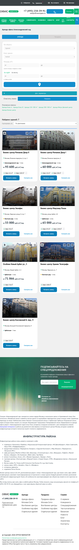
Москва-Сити (27, 502)
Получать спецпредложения (67, 384)
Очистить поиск (10, 99)
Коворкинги (66, 502)
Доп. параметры (40, 93)
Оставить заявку (11, 178)
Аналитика (65, 521)
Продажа (58, 37)
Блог (63, 518)
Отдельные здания (30, 511)
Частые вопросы (68, 508)
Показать (47, 99)
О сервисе (65, 499)
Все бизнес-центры (30, 505)
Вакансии (65, 511)
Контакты (65, 524)
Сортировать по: (7, 123)
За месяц (15, 72)
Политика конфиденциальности (14, 538)
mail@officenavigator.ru (38, 13)
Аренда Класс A (7, 107)
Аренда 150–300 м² (30, 107)
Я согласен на (50, 399)
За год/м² (7, 72)
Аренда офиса (28, 499)
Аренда (20, 37)
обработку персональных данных (50, 400)
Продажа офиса (48, 499)
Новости (64, 515)
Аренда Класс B (18, 107)
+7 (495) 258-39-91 (35, 10)
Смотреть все (28, 178)
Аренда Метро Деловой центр (62, 107)
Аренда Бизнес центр (9, 110)
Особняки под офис (30, 508)
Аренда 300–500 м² (45, 107)
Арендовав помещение (7, 426)
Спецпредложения (68, 505)
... (26, 173)
